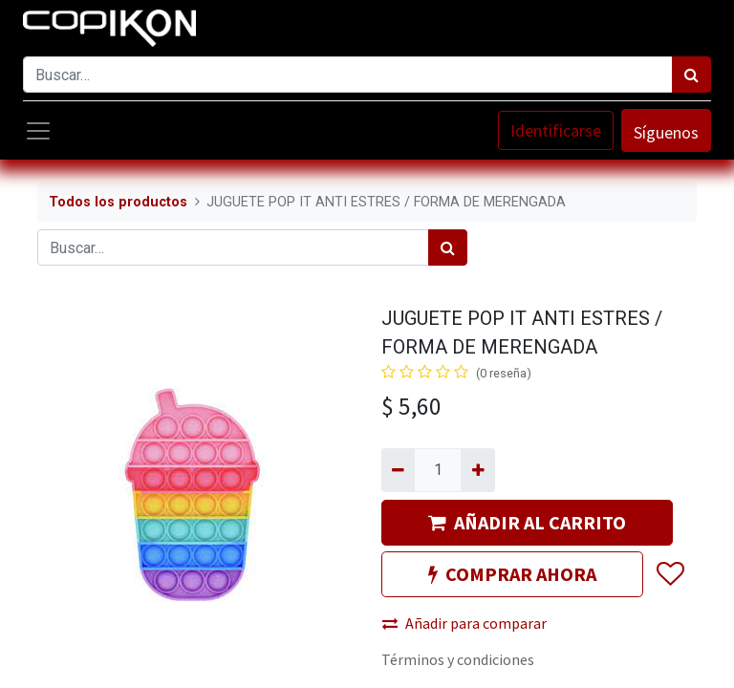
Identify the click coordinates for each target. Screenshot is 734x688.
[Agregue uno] (477, 470)
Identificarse (555, 130)
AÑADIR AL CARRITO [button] (527, 522)
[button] (669, 574)
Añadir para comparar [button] (464, 623)
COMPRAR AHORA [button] (512, 574)
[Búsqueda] (691, 74)
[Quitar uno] (398, 470)
